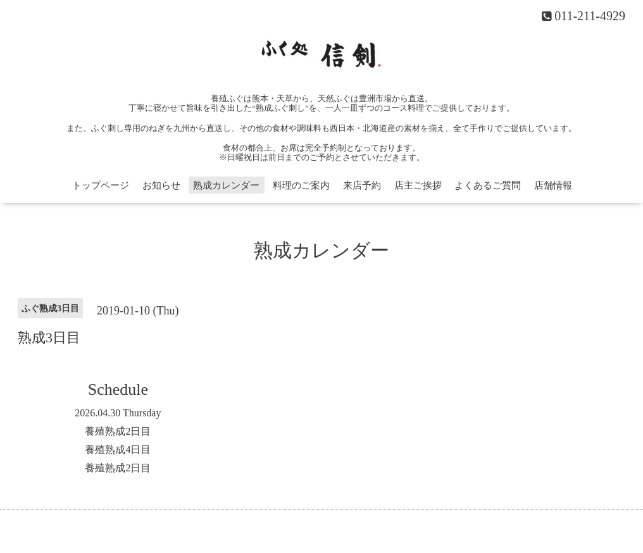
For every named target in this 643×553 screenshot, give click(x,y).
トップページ (100, 185)
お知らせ (161, 185)
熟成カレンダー (226, 185)
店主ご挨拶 (418, 185)
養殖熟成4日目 (118, 449)
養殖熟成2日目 (118, 431)
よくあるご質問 (487, 185)
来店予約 (362, 185)
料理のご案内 (301, 185)
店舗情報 (553, 185)
